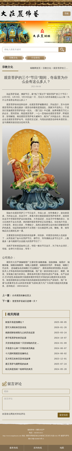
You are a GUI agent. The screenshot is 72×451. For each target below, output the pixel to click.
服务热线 (12, 448)
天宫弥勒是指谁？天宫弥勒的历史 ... (22, 343)
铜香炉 (62, 262)
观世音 (14, 110)
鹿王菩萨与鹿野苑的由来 (16, 364)
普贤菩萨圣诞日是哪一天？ (24, 301)
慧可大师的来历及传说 (15, 327)
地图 (60, 448)
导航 (67, 13)
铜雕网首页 (35, 68)
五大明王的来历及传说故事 (17, 359)
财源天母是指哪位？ (14, 322)
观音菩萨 (51, 94)
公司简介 (7, 257)
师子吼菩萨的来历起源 (15, 338)
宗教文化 (13, 58)
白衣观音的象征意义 (21, 295)
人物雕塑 (33, 265)
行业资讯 (35, 58)
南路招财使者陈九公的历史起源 (20, 332)
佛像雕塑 (23, 262)
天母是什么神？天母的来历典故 (20, 348)
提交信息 (63, 415)
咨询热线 (36, 448)
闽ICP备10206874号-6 (36, 439)
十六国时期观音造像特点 (16, 353)
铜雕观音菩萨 (46, 265)
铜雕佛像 (42, 262)
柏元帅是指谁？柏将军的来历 (18, 369)
